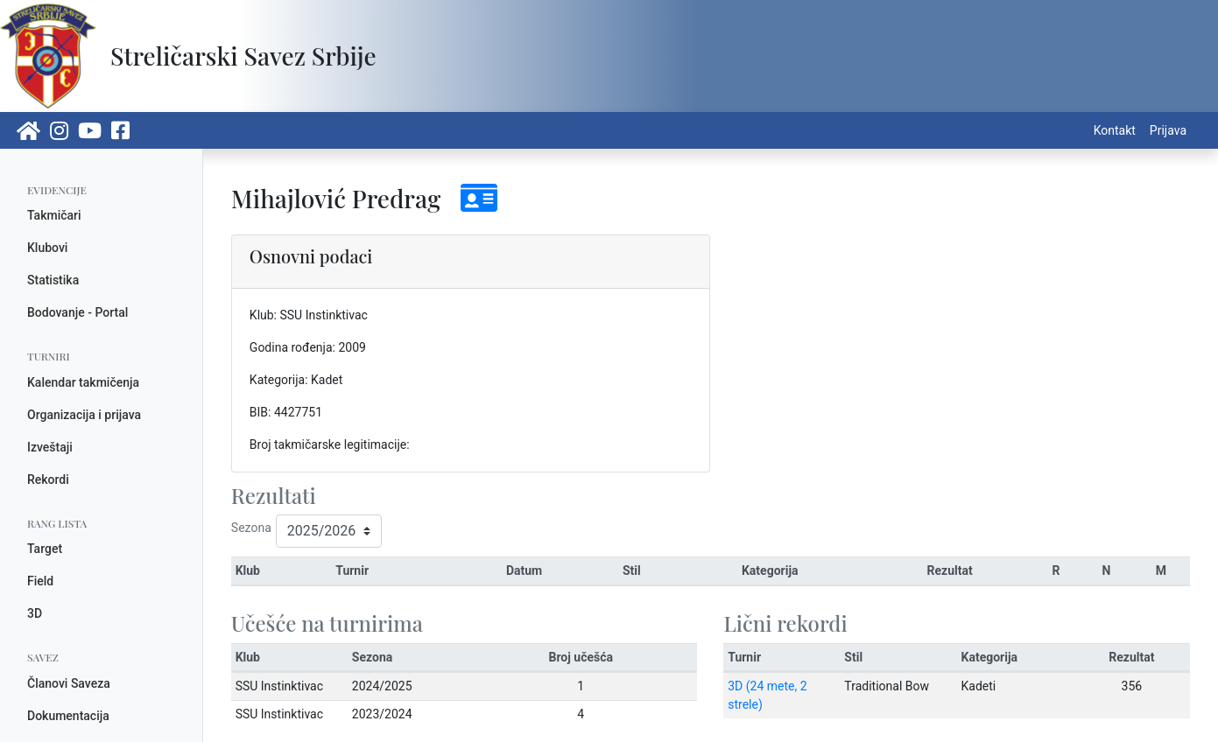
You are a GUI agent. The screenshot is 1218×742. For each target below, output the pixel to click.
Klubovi (47, 248)
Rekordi (48, 479)
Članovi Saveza (68, 683)
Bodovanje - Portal (77, 312)
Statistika (53, 280)
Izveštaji (50, 447)
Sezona (251, 528)
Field (40, 581)
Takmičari (54, 215)
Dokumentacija (68, 716)
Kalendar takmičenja (83, 382)
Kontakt (1115, 130)
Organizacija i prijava (84, 415)
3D (34, 613)
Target (44, 549)
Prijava (1168, 130)
